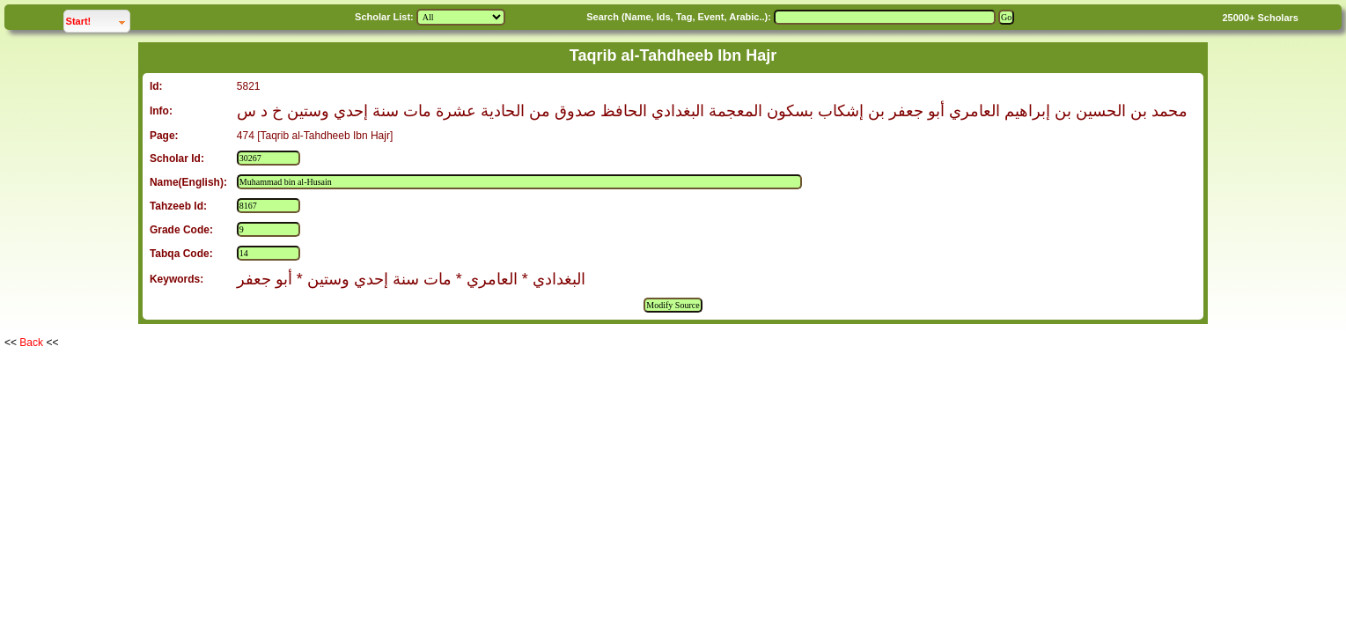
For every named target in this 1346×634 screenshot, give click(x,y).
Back (31, 342)
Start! (97, 18)
